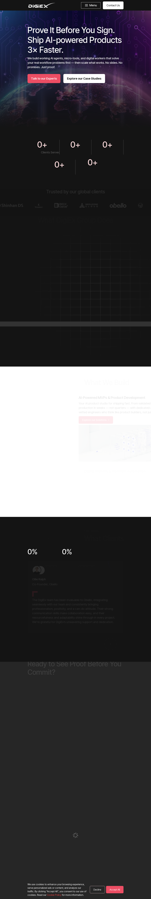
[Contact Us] (112, 5)
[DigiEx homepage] (42, 5)
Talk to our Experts (44, 78)
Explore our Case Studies (84, 78)
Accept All (115, 889)
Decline (97, 889)
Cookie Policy (54, 894)
